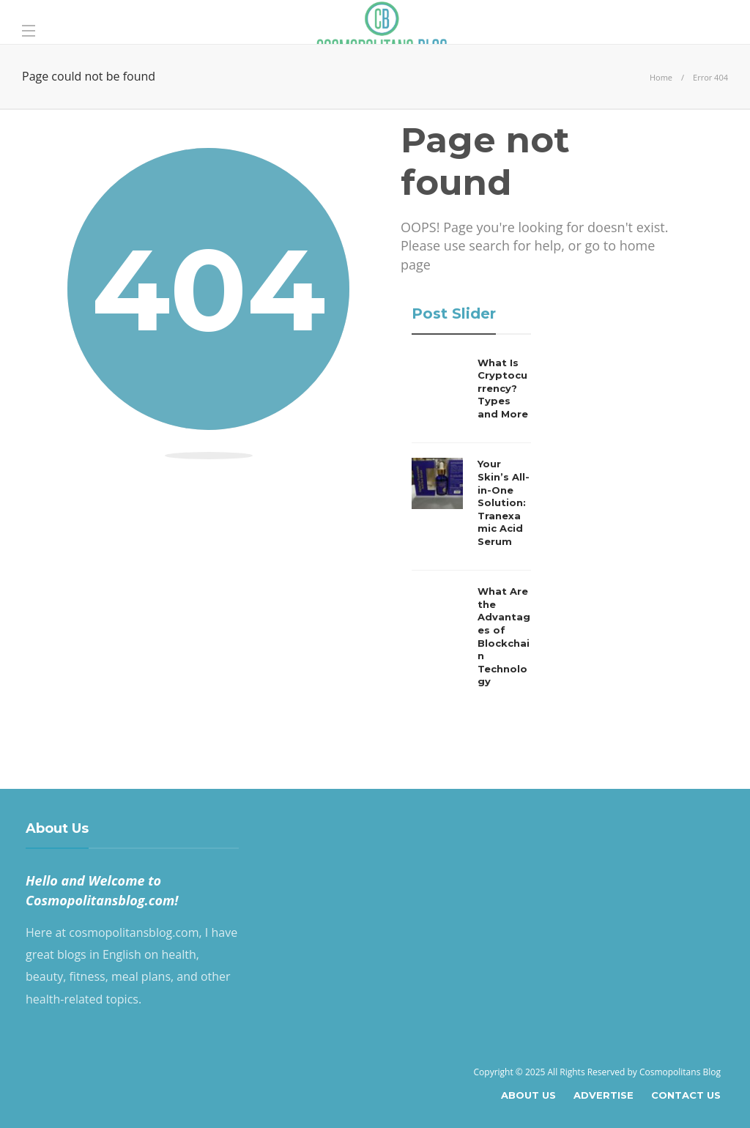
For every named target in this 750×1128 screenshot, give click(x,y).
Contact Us (686, 1095)
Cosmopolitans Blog (680, 1072)
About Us (528, 1095)
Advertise (603, 1095)
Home (661, 77)
